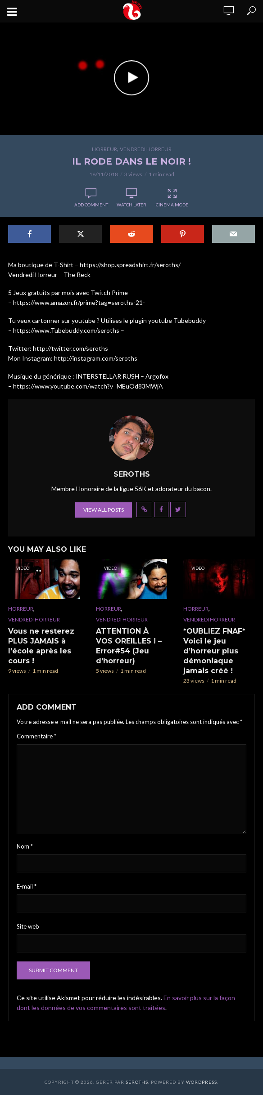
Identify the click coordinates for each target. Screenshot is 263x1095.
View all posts (103, 509)
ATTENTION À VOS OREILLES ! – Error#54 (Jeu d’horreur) (129, 646)
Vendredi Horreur (146, 149)
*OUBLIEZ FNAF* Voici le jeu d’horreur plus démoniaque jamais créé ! (214, 651)
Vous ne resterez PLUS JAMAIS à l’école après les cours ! (41, 646)
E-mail (26, 886)
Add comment (91, 204)
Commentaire (36, 736)
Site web (28, 926)
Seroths (137, 1082)
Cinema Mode (172, 197)
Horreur (104, 149)
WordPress (201, 1082)
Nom (25, 846)
